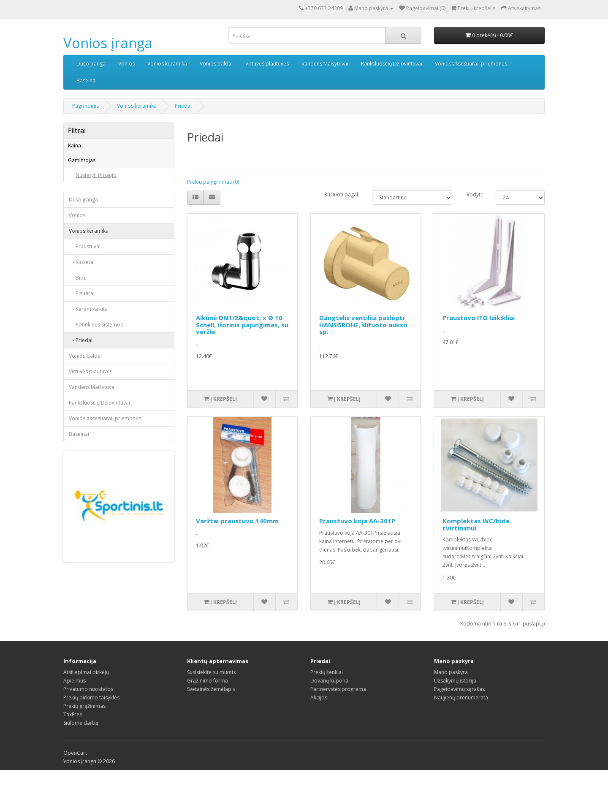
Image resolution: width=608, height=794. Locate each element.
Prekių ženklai (326, 696)
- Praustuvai (84, 311)
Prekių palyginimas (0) (213, 181)
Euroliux (84, 213)
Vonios (126, 63)
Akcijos (318, 721)
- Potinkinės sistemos (96, 389)
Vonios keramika (167, 63)
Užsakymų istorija (455, 704)
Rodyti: (475, 194)
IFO (79, 225)
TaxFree (72, 738)
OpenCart (75, 776)
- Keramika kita (88, 373)
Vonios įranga (107, 42)
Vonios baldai (216, 63)
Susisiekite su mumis (211, 696)
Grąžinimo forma (207, 704)
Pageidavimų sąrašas (459, 713)
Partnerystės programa (338, 713)
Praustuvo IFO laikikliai (478, 317)
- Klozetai (82, 326)
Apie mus (74, 704)
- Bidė (78, 342)
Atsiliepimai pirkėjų (86, 696)
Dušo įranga (91, 63)
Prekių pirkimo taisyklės (91, 721)
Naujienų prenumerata (461, 721)
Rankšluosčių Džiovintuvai (391, 63)
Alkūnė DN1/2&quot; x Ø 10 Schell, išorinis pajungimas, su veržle (242, 324)
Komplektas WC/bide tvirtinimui (476, 524)
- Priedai (80, 404)
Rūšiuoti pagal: (341, 194)
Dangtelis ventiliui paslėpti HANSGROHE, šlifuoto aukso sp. (363, 324)
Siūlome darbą (80, 746)
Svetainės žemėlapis (211, 713)
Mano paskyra (451, 696)
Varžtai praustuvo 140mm (237, 521)
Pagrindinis (85, 105)
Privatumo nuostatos (88, 713)
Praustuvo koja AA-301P (357, 521)
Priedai (183, 105)
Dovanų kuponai (330, 704)
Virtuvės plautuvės (267, 63)
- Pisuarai (82, 358)
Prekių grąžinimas (84, 730)
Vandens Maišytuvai (324, 63)
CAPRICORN (89, 201)
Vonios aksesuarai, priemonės (471, 63)
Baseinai (86, 80)
